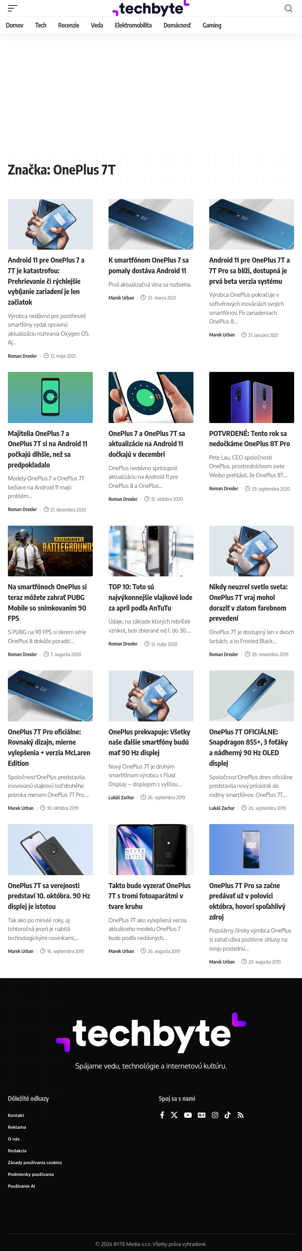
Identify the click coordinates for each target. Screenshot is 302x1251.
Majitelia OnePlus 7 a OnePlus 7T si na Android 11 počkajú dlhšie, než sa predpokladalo (48, 446)
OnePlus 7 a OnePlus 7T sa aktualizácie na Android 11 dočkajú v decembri (151, 441)
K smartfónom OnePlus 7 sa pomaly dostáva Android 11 (148, 269)
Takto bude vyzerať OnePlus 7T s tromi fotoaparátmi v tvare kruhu (142, 895)
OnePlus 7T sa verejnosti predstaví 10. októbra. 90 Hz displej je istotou (48, 890)
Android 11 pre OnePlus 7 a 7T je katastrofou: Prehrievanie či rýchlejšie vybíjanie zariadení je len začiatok (50, 279)
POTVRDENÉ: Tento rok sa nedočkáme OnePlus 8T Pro (251, 441)
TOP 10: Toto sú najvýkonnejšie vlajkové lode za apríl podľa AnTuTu (151, 594)
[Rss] (240, 1110)
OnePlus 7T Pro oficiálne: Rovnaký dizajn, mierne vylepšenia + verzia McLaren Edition (48, 743)
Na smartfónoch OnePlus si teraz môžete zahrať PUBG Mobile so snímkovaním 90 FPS (48, 599)
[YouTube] (188, 1110)
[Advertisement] (151, 92)
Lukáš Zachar (122, 803)
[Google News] (202, 1110)
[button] (14, 8)
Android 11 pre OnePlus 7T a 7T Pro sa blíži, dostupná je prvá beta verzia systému (251, 274)
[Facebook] (162, 1110)
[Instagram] (215, 1110)
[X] (174, 1110)
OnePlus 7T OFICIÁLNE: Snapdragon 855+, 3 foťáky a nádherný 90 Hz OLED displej (249, 743)
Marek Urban (122, 307)
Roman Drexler (23, 354)
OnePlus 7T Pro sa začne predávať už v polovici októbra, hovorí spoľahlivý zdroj (251, 895)
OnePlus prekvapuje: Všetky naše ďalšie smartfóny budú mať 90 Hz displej (147, 743)
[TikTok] (227, 1110)
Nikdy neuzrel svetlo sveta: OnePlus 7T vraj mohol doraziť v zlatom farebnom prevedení (246, 599)
